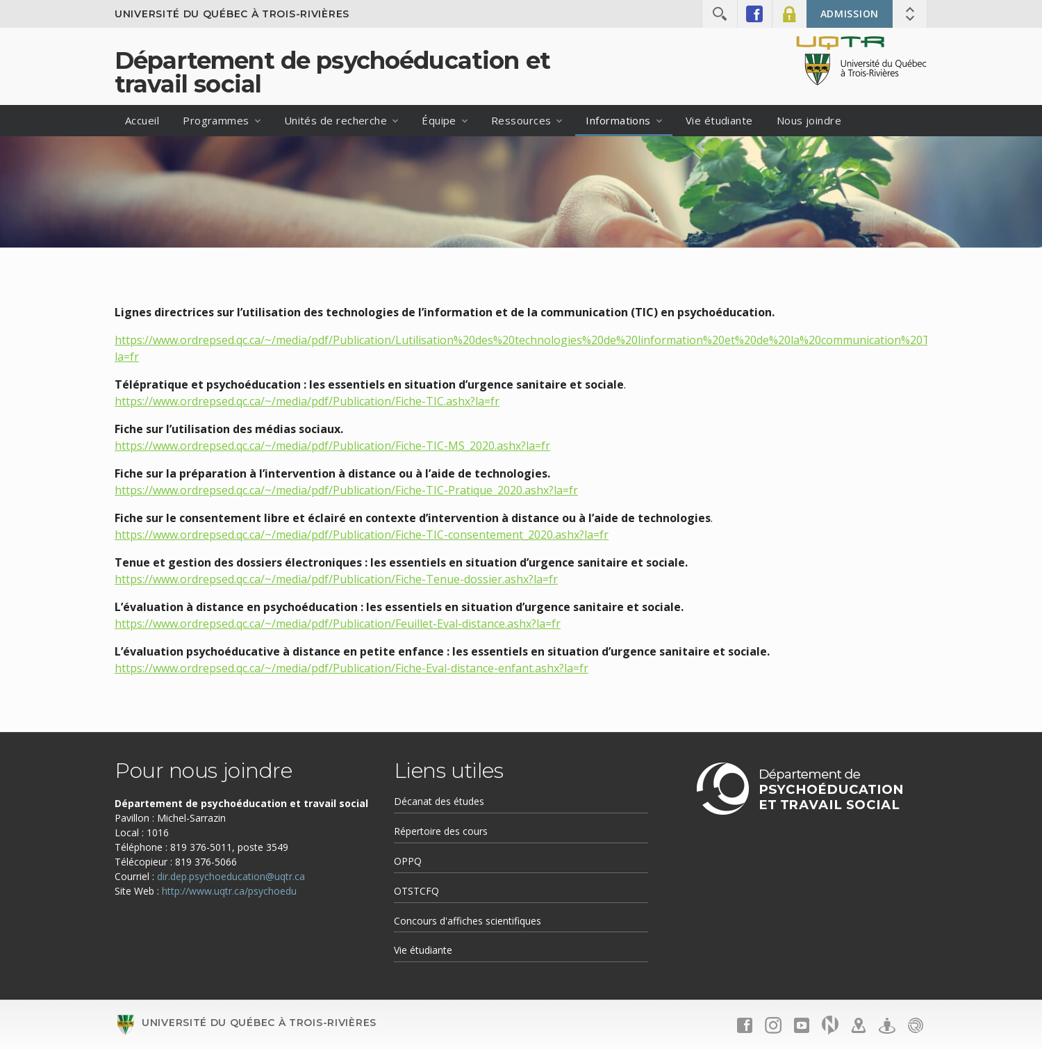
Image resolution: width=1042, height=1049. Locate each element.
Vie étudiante (719, 120)
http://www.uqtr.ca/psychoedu (229, 890)
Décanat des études (439, 801)
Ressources (521, 120)
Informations (618, 120)
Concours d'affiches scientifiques (467, 920)
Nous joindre (809, 120)
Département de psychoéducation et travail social (332, 72)
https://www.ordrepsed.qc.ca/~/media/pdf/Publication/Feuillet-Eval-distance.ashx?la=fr (338, 623)
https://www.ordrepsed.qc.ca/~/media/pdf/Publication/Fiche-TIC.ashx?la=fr (307, 401)
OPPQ (408, 861)
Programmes (216, 120)
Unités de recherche (336, 120)
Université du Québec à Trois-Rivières (232, 14)
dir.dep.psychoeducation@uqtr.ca (231, 876)
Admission (849, 13)
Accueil (142, 120)
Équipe (439, 120)
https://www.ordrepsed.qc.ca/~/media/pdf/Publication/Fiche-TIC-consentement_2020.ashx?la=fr (362, 534)
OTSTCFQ (416, 890)
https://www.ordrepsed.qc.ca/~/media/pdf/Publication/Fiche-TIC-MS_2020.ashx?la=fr (332, 445)
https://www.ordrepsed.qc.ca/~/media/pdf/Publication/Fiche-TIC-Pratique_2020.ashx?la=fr (346, 490)
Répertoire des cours (441, 831)
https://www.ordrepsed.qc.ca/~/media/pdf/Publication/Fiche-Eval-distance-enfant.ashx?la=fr (351, 668)
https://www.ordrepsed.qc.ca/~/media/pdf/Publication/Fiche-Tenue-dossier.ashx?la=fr (336, 579)
